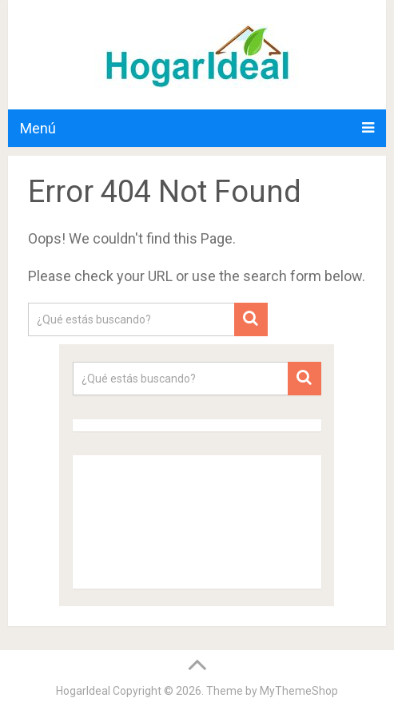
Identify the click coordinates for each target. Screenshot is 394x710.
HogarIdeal (83, 690)
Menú (38, 128)
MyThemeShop (299, 690)
